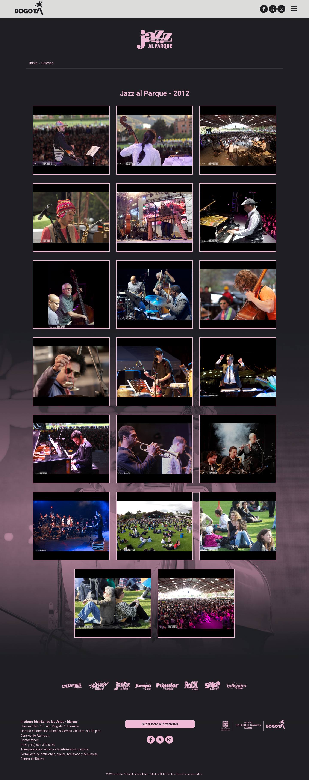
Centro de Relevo (33, 759)
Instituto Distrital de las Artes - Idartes (49, 722)
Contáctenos (30, 740)
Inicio (33, 63)
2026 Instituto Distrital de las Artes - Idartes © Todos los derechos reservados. (154, 774)
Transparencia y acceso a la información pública (54, 749)
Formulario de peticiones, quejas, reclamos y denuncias (59, 754)
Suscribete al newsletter (160, 724)
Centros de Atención (35, 736)
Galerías (47, 63)
